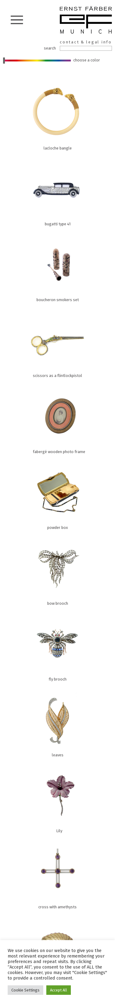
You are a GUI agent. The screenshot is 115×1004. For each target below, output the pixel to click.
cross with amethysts (40, 873)
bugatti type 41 (40, 190)
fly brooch (40, 645)
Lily (40, 797)
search (50, 48)
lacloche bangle (40, 114)
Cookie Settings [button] (25, 990)
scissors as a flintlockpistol (40, 342)
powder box (40, 494)
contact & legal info (86, 42)
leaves (40, 721)
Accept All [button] (58, 990)
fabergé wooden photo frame (40, 418)
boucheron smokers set (40, 266)
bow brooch (40, 569)
